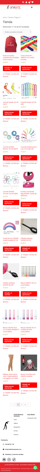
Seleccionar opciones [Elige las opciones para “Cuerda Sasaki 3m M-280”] (27, 113)
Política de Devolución (6, 470)
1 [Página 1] (14, 405)
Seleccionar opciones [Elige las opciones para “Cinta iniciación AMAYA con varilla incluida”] (27, 68)
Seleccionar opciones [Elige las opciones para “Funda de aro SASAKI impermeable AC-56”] (9, 249)
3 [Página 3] (21, 405)
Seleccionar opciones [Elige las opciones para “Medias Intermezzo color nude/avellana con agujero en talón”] (9, 387)
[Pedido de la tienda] (17, 32)
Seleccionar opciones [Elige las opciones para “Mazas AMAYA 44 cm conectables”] (27, 294)
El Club (16, 431)
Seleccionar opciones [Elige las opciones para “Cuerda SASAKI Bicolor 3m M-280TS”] (9, 158)
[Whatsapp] (35, 468)
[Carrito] (29, 2)
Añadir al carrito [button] (8, 68)
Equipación (17, 427)
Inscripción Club (32, 418)
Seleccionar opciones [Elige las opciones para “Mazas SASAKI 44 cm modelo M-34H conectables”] (27, 340)
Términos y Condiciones (6, 468)
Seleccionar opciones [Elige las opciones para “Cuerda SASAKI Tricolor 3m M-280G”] (9, 202)
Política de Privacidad (26, 468)
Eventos (16, 434)
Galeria (16, 423)
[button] (32, 7)
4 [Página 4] (25, 405)
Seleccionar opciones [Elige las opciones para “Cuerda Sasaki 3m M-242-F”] (9, 113)
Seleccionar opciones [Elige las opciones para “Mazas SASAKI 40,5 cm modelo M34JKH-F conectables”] (9, 340)
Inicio (5, 17)
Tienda (10, 17)
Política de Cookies (16, 468)
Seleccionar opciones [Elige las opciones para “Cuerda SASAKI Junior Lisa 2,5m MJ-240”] (27, 158)
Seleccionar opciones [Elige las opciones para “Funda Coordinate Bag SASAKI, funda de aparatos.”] (27, 204)
